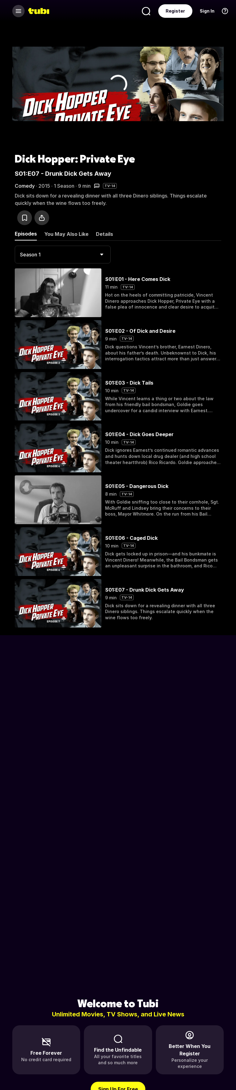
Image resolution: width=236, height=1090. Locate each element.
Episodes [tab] (26, 234)
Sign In (207, 10)
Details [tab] (104, 234)
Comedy (25, 186)
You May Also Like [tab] (66, 234)
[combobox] (62, 254)
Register (175, 10)
